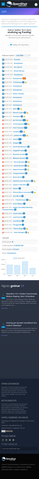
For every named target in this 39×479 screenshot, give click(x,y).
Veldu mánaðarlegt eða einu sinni (19, 48)
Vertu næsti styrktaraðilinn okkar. (11, 448)
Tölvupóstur (9, 428)
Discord (22, 428)
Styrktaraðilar (9, 444)
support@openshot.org (15, 425)
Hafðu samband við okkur (14, 417)
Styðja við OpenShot (19, 45)
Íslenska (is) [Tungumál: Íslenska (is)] (24, 469)
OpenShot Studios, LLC (7, 467)
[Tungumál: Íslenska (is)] (36, 4)
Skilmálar (16, 469)
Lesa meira (4, 308)
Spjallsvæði (16, 428)
